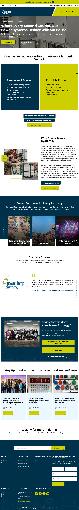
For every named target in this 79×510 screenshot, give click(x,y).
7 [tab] (76, 290)
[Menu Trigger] (77, 73)
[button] (53, 2)
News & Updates (40, 461)
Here (49, 2)
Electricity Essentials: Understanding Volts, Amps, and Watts (39, 400)
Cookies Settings (58, 508)
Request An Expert (23, 466)
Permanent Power (19, 80)
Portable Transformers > (55, 87)
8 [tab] (76, 292)
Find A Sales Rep (23, 463)
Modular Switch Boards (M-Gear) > (19, 87)
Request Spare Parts (24, 469)
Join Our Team (5, 498)
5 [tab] (3, 234)
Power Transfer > (52, 95)
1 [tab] (3, 227)
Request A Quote (72, 6)
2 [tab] (3, 229)
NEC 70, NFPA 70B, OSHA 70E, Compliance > (17, 94)
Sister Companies (6, 493)
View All (74, 370)
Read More (8, 413)
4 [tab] (3, 232)
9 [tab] (76, 293)
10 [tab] (76, 295)
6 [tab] (76, 288)
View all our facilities (24, 501)
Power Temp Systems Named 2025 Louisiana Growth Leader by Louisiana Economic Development (13, 401)
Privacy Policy (47, 508)
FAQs (2, 495)
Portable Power (56, 80)
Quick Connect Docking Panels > (18, 85)
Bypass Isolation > (13, 90)
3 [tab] (3, 231)
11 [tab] (76, 297)
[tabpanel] (20, 231)
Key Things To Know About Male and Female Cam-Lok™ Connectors (65, 400)
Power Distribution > (53, 85)
